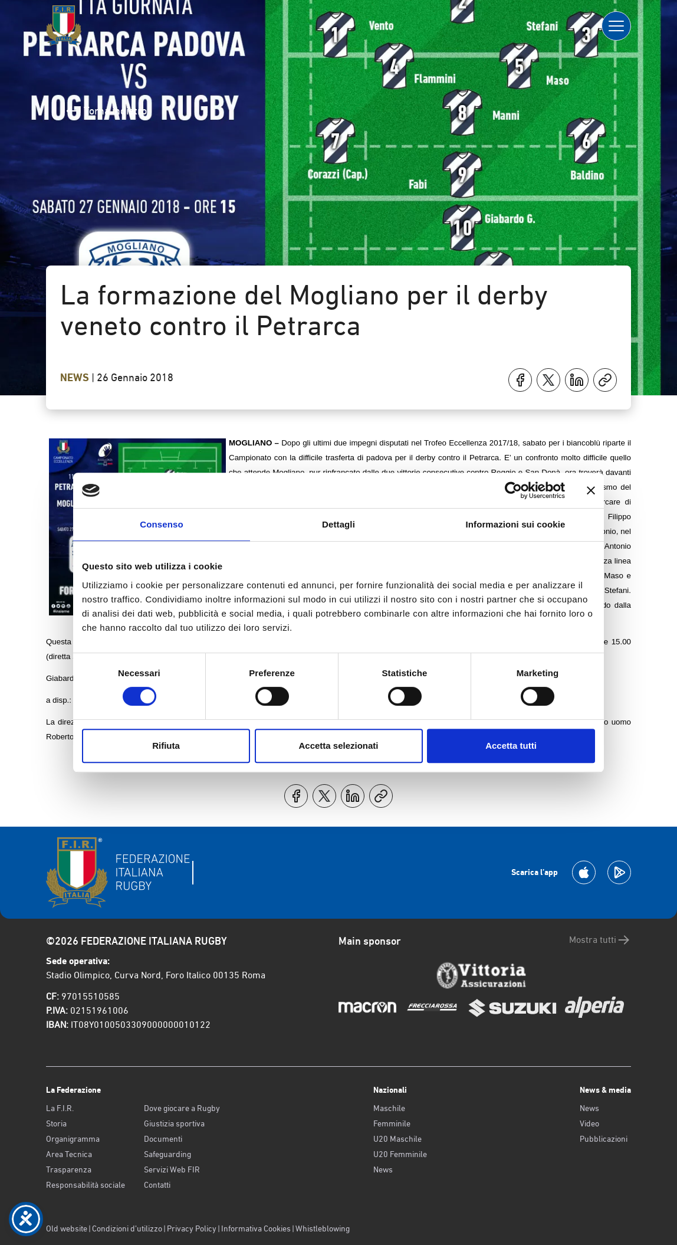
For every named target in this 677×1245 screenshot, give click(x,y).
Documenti (163, 1139)
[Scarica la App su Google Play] (619, 872)
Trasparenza (68, 1169)
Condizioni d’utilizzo (127, 1228)
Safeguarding (167, 1154)
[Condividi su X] (548, 380)
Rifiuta (166, 746)
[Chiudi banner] (591, 490)
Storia (56, 1123)
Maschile (389, 1108)
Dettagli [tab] (338, 524)
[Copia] (605, 380)
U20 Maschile (397, 1139)
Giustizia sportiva (174, 1123)
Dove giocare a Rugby (182, 1108)
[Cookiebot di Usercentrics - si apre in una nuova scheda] (513, 490)
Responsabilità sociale (85, 1185)
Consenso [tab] (161, 524)
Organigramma (73, 1139)
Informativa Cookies (256, 1228)
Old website (66, 1228)
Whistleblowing (322, 1228)
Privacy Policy (191, 1228)
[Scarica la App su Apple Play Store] (584, 872)
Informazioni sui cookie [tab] (516, 524)
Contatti (157, 1185)
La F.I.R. (60, 1108)
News (75, 377)
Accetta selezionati (338, 746)
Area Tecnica (69, 1154)
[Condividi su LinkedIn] (577, 380)
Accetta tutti (511, 746)
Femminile (391, 1123)
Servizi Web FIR (172, 1169)
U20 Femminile (400, 1154)
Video (589, 1123)
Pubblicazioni (603, 1139)
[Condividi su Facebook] (520, 380)
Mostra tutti (600, 940)
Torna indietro (106, 111)
